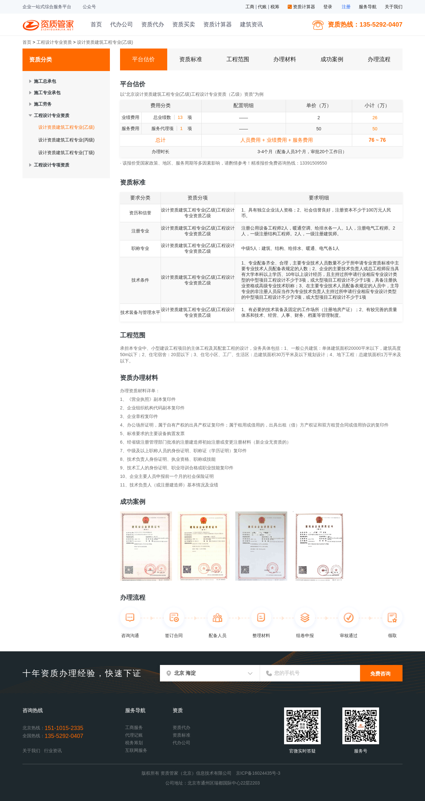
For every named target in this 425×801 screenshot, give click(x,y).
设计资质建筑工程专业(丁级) (66, 152)
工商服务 (134, 727)
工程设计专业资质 (54, 42)
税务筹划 (134, 742)
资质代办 (152, 24)
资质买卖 (183, 24)
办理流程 (379, 59)
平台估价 (143, 59)
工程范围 (237, 59)
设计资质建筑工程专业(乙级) (66, 127)
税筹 (275, 6)
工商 (250, 6)
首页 (96, 24)
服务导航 (368, 6)
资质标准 (190, 59)
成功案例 (331, 59)
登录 (327, 6)
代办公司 (121, 24)
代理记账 (134, 735)
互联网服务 (136, 750)
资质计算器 (302, 6)
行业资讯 (53, 750)
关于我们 (394, 6)
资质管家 (49, 25)
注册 (346, 6)
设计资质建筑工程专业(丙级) (66, 139)
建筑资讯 (251, 24)
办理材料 (284, 59)
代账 (263, 6)
